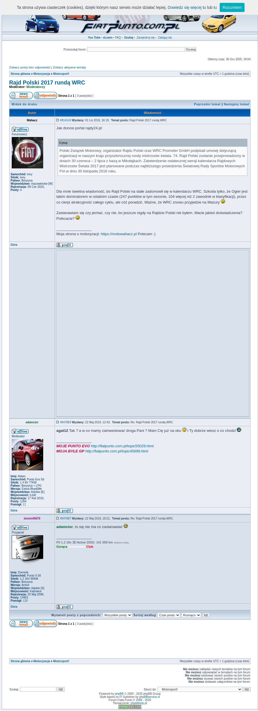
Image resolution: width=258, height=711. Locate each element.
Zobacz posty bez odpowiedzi (29, 67)
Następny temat (236, 104)
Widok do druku (24, 104)
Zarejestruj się (146, 37)
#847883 (65, 422)
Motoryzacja (41, 73)
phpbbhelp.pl (138, 703)
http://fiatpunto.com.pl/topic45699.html (116, 451)
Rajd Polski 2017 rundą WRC (47, 82)
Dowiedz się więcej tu (187, 7)
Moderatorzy (36, 86)
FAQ (118, 37)
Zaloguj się (165, 37)
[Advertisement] (152, 292)
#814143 (65, 120)
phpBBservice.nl (149, 696)
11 (24, 504)
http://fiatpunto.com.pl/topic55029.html (122, 446)
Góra (14, 244)
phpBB (119, 693)
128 (24, 600)
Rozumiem (232, 7)
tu (215, 7)
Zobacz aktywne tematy (69, 67)
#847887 (65, 518)
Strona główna (20, 73)
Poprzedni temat (207, 104)
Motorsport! (61, 73)
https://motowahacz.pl (119, 234)
